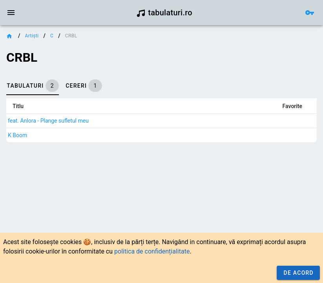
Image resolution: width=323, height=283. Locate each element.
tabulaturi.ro (164, 12)
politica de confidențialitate (152, 251)
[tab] (32, 85)
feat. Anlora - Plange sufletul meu (48, 121)
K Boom (17, 135)
